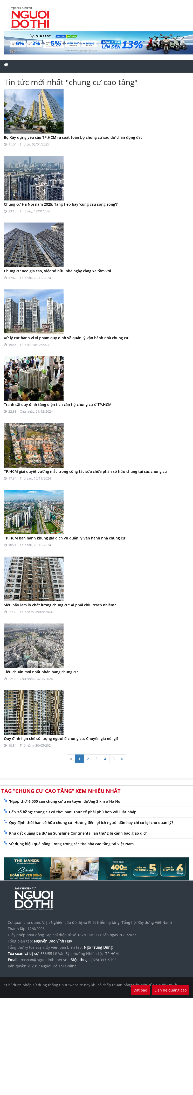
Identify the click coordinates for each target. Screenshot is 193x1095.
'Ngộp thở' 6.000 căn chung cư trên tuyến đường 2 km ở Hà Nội (65, 801)
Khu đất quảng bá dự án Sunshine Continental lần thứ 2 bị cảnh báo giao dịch (78, 833)
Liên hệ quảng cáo (171, 990)
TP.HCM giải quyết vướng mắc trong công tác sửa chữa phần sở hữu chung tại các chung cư (85, 471)
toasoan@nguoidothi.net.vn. (43, 959)
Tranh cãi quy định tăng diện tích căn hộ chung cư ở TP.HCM (58, 404)
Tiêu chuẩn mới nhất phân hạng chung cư (41, 671)
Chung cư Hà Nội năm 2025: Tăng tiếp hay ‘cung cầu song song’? (61, 204)
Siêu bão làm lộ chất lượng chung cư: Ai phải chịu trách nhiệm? (60, 604)
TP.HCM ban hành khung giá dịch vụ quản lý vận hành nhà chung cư (64, 538)
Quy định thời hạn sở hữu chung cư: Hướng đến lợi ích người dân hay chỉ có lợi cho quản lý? (91, 822)
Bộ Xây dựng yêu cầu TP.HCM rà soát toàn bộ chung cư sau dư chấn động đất (73, 137)
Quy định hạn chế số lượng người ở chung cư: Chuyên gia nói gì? (61, 738)
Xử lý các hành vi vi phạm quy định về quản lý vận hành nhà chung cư (66, 337)
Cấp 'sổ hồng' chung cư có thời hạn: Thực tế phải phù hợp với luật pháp (72, 811)
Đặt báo (140, 990)
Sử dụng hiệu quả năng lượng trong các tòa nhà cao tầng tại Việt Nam (71, 843)
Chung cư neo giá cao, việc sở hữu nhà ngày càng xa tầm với (57, 270)
